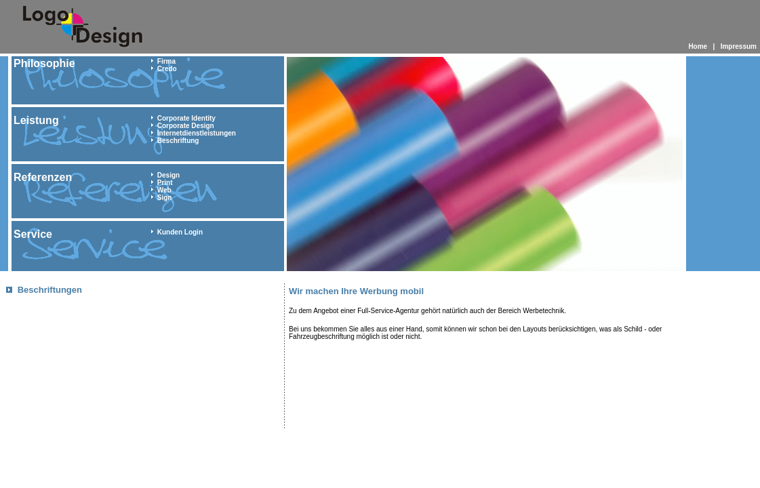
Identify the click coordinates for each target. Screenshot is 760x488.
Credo (167, 69)
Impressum (739, 46)
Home (697, 46)
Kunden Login (180, 232)
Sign (164, 197)
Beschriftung (178, 140)
